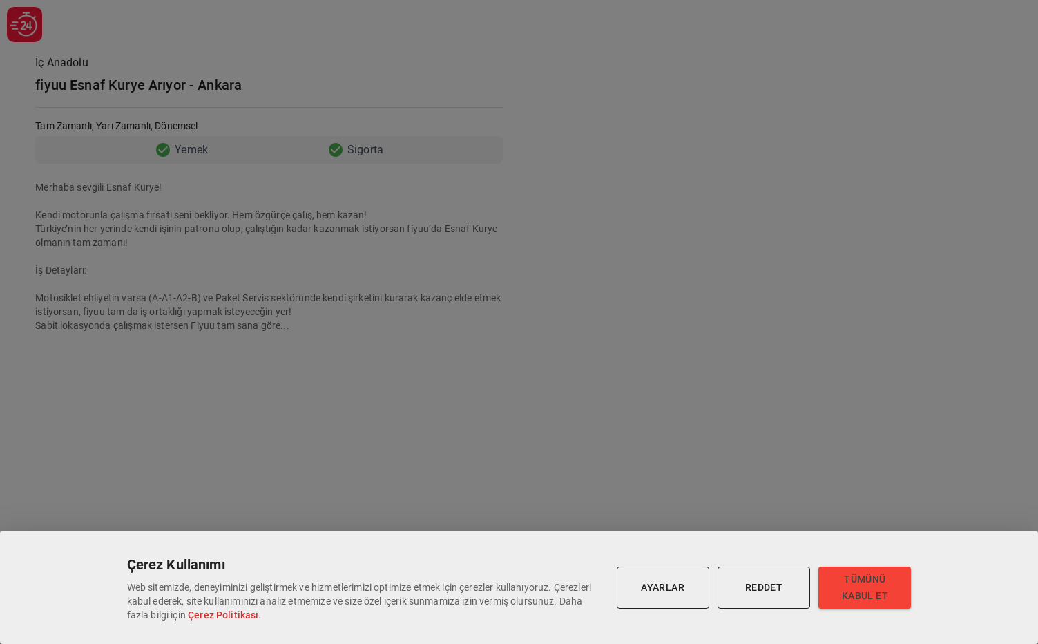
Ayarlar (663, 587)
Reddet (763, 587)
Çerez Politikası (223, 615)
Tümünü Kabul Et (864, 588)
